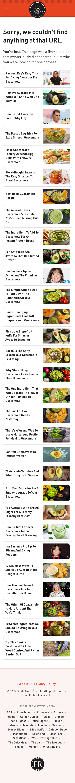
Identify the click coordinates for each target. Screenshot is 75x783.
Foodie (11, 716)
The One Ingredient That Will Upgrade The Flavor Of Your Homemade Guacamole (21, 394)
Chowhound (24, 712)
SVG (33, 738)
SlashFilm (56, 734)
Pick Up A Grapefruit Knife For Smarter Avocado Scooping (18, 335)
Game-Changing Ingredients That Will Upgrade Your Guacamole (22, 316)
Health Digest (17, 721)
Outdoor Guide (58, 729)
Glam (46, 716)
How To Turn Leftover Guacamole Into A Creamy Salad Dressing (21, 531)
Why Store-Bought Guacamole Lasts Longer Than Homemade (21, 374)
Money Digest (16, 729)
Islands (13, 725)
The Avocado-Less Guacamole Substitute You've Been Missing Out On (21, 216)
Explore (58, 712)
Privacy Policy (45, 684)
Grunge (59, 716)
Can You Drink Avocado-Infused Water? (21, 454)
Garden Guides (29, 716)
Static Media (25, 691)
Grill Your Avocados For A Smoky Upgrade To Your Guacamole (22, 492)
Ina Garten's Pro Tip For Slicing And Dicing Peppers (21, 550)
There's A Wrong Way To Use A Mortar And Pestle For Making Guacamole (21, 434)
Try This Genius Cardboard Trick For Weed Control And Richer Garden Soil (22, 648)
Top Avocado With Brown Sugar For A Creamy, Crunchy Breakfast (22, 512)
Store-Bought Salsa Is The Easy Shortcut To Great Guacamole (20, 176)
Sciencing (38, 734)
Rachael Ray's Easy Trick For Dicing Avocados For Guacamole (21, 77)
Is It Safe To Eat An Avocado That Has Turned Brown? (22, 256)
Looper (42, 725)
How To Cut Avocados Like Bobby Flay (19, 116)
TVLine (19, 746)
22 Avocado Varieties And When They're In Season (22, 473)
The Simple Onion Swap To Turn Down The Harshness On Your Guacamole (21, 296)
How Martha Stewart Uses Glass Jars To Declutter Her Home (19, 589)
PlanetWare (20, 734)
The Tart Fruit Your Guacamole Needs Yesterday (17, 415)
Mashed (57, 725)
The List (36, 742)
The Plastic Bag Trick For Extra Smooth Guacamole (22, 135)
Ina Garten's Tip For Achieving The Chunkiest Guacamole (21, 275)
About (24, 684)
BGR (9, 712)
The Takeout (54, 742)
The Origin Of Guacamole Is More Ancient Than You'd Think (22, 608)
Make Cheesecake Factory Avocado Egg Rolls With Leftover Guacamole (19, 156)
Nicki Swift (37, 729)
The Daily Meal (17, 742)
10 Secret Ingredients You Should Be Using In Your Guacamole (22, 628)
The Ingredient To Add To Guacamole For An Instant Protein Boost (22, 236)
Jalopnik (28, 725)
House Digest (39, 721)
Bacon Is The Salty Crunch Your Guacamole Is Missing (21, 355)
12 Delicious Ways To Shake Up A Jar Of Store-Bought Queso (21, 570)
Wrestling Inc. (52, 746)
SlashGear (19, 738)
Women (33, 746)
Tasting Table (48, 738)
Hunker (57, 721)
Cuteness (43, 712)
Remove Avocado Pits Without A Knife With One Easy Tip (22, 97)
